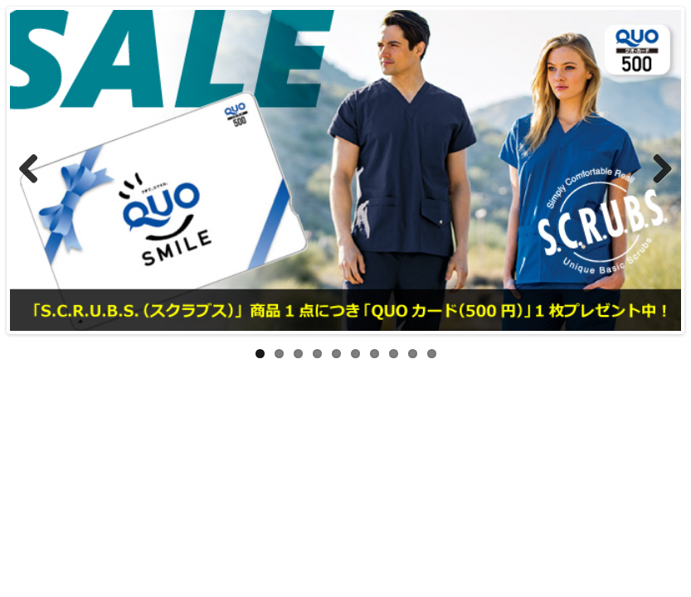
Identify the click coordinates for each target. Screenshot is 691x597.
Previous (34, 170)
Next (656, 170)
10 (431, 353)
